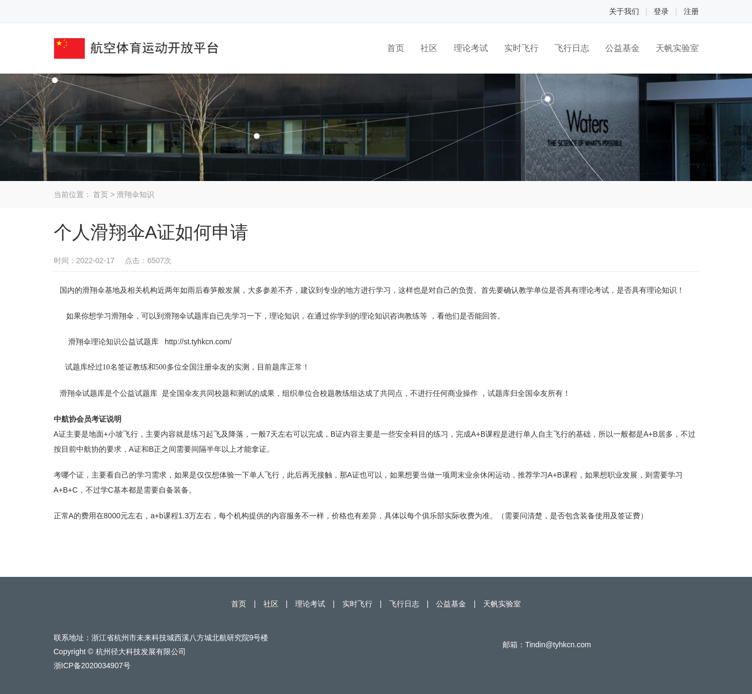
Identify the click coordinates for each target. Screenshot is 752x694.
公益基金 (622, 48)
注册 (691, 11)
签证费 (629, 515)
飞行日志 (572, 48)
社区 (429, 48)
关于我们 (624, 11)
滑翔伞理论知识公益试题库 (113, 341)
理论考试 (471, 48)
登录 (661, 11)
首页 (395, 48)
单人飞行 (264, 475)
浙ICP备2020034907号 (92, 665)
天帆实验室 (677, 48)
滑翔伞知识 (135, 194)
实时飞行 (521, 48)
